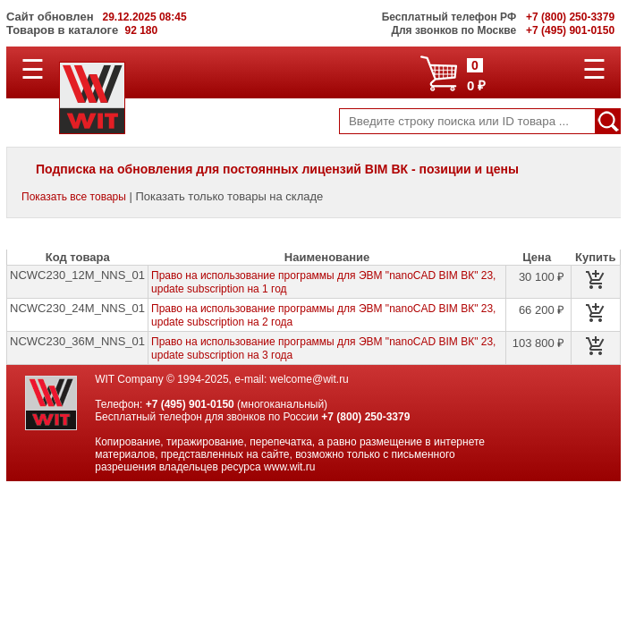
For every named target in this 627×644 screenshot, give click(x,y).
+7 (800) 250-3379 (365, 417)
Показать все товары (73, 197)
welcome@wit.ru (309, 379)
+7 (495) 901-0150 (190, 404)
